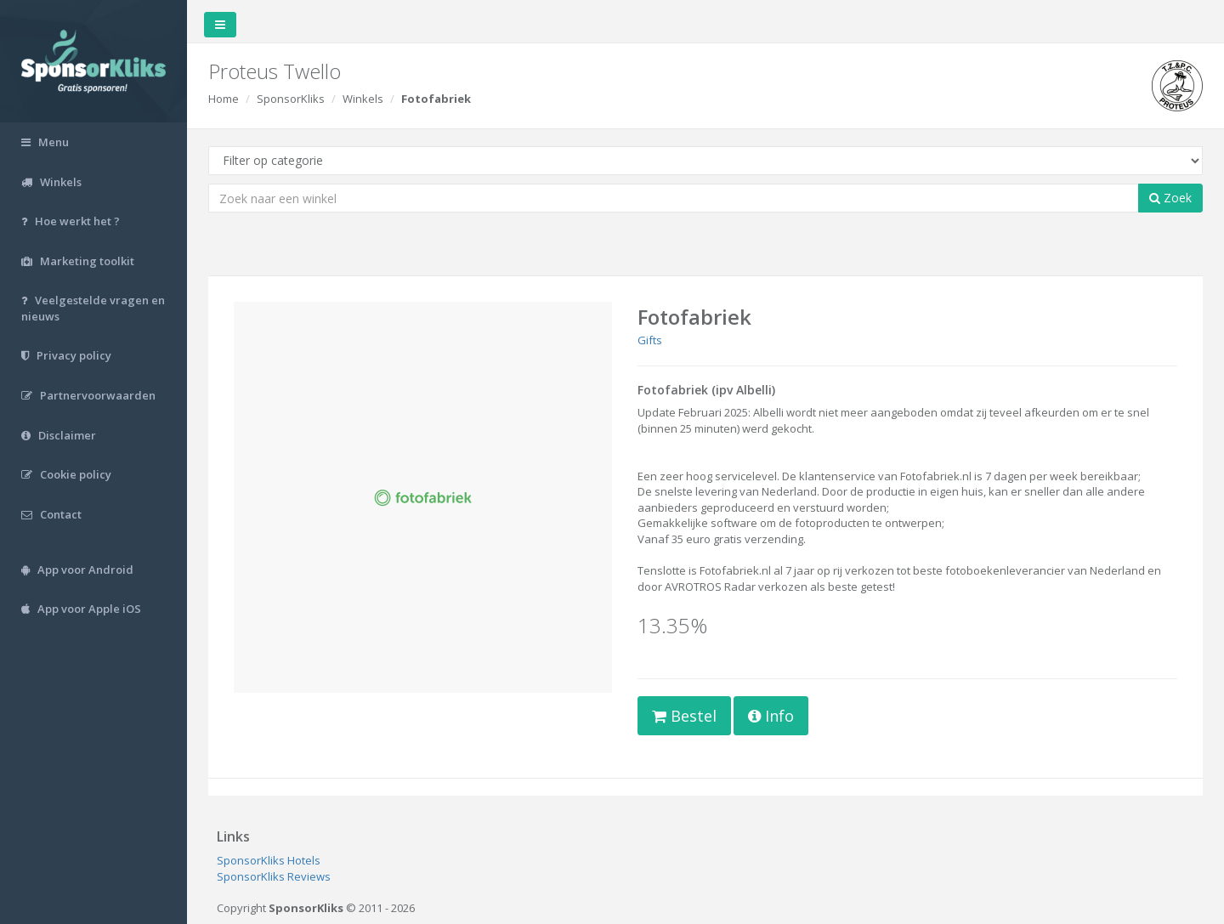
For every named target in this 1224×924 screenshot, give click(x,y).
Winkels (363, 98)
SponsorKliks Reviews (274, 876)
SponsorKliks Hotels (268, 860)
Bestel (684, 716)
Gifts (650, 340)
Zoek (1170, 198)
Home (223, 98)
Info (771, 716)
